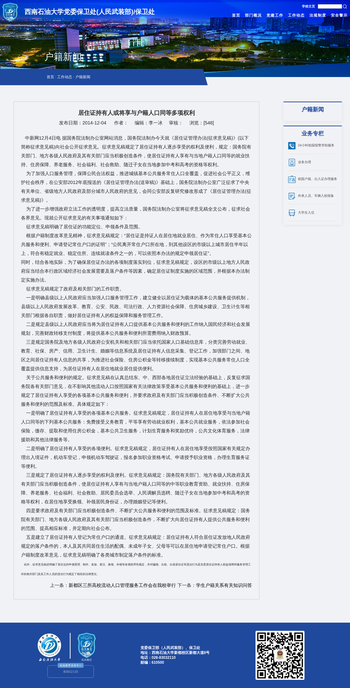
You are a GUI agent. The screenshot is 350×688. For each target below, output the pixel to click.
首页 (236, 15)
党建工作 (274, 15)
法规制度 (317, 15)
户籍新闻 (82, 77)
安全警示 (339, 15)
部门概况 (253, 15)
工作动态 (296, 15)
